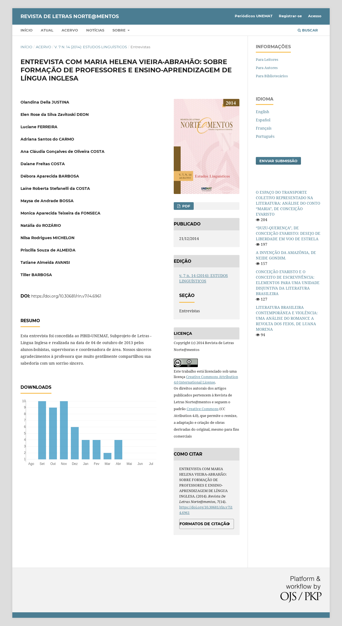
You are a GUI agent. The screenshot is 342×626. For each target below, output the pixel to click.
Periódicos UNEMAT (254, 16)
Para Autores (267, 67)
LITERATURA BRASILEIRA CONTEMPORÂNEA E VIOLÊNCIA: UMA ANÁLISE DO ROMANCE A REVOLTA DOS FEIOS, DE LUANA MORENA (287, 318)
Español (263, 119)
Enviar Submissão (278, 161)
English (262, 111)
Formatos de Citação (204, 523)
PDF (185, 206)
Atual (47, 30)
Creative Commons (203, 408)
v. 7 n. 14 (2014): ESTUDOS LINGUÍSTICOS (90, 47)
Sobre (119, 30)
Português (265, 136)
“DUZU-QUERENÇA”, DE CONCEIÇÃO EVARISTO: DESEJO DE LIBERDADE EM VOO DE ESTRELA (288, 233)
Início (27, 30)
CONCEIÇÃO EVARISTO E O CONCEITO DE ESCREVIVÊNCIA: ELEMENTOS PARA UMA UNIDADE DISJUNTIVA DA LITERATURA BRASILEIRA (288, 282)
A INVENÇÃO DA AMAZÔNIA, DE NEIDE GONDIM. (286, 255)
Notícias (95, 30)
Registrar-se (290, 16)
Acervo (70, 30)
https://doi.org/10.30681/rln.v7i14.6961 (66, 296)
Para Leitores (267, 59)
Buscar (308, 30)
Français (263, 128)
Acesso (314, 16)
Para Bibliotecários (272, 75)
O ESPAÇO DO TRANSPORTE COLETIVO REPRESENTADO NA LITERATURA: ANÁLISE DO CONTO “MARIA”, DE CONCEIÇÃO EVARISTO (288, 203)
